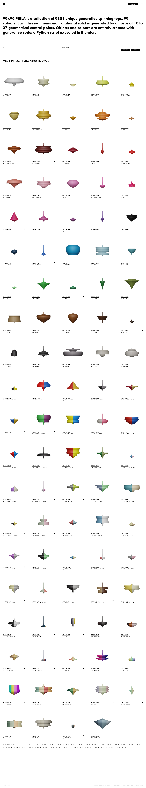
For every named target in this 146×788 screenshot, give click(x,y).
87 (93, 747)
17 (47, 744)
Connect (133, 4)
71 (51, 747)
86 (90, 747)
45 (121, 744)
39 (105, 744)
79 (72, 747)
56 (11, 747)
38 (103, 744)
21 (58, 744)
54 (6, 747)
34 (92, 744)
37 (100, 744)
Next (4, 744)
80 (75, 747)
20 (55, 744)
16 (45, 744)
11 (31, 744)
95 (114, 747)
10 (29, 744)
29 (79, 744)
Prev (8, 744)
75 (61, 747)
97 (119, 747)
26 (71, 744)
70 (48, 747)
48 (129, 744)
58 (17, 747)
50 (134, 744)
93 (109, 747)
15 (42, 744)
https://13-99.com (138, 785)
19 (53, 744)
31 (84, 744)
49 (132, 744)
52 (140, 744)
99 (125, 747)
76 (64, 747)
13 (37, 744)
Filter (125, 50)
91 (104, 747)
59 (19, 747)
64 (32, 747)
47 (126, 744)
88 (96, 747)
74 (59, 747)
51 (137, 744)
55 (9, 747)
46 (124, 744)
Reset (135, 50)
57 (14, 747)
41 (111, 744)
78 (69, 747)
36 (97, 744)
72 (54, 747)
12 (34, 744)
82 (80, 747)
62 (27, 747)
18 (50, 744)
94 (112, 747)
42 (113, 744)
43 (116, 744)
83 (83, 747)
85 (88, 747)
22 (60, 744)
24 (66, 744)
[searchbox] (62, 50)
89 (98, 747)
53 (3, 747)
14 (39, 744)
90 (101, 747)
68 (43, 747)
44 (118, 744)
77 (67, 747)
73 (56, 747)
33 (89, 744)
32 (87, 744)
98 (122, 747)
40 (108, 744)
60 (22, 747)
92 (106, 747)
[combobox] (29, 50)
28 (76, 744)
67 (40, 747)
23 (63, 744)
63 (30, 747)
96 (117, 747)
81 (77, 747)
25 (68, 744)
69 (46, 747)
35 (95, 744)
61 (25, 747)
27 (74, 744)
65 (35, 747)
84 (85, 747)
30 (82, 744)
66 (38, 747)
